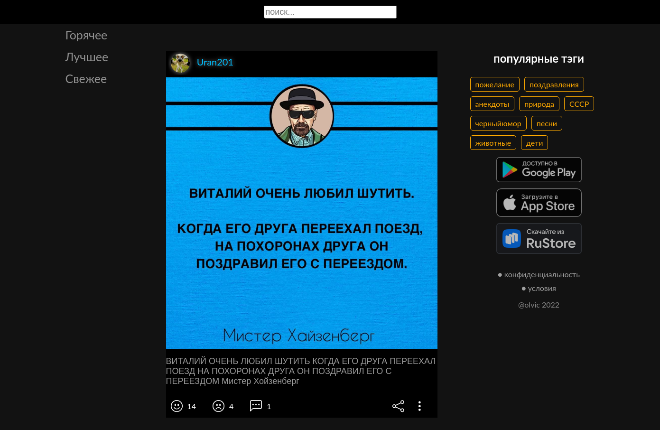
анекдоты (492, 103)
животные (493, 142)
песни (547, 123)
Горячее (86, 35)
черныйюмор (498, 123)
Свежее (86, 78)
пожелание (494, 84)
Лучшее (87, 56)
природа (539, 103)
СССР (579, 103)
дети (534, 142)
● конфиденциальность (539, 274)
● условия (538, 287)
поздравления (554, 84)
